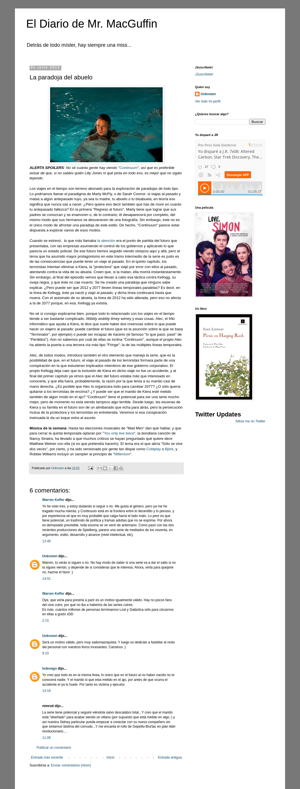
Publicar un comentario (54, 748)
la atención (106, 241)
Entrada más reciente (47, 757)
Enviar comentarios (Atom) (71, 765)
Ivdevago (49, 668)
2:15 (45, 621)
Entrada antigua (170, 757)
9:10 (45, 653)
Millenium (122, 454)
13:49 (46, 541)
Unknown (49, 556)
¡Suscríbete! (204, 74)
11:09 (46, 738)
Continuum (129, 168)
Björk (169, 449)
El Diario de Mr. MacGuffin (91, 23)
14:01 (46, 579)
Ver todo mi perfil (207, 101)
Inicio (111, 757)
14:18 (46, 691)
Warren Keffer (53, 500)
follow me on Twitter (250, 421)
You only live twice (119, 433)
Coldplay (153, 449)
